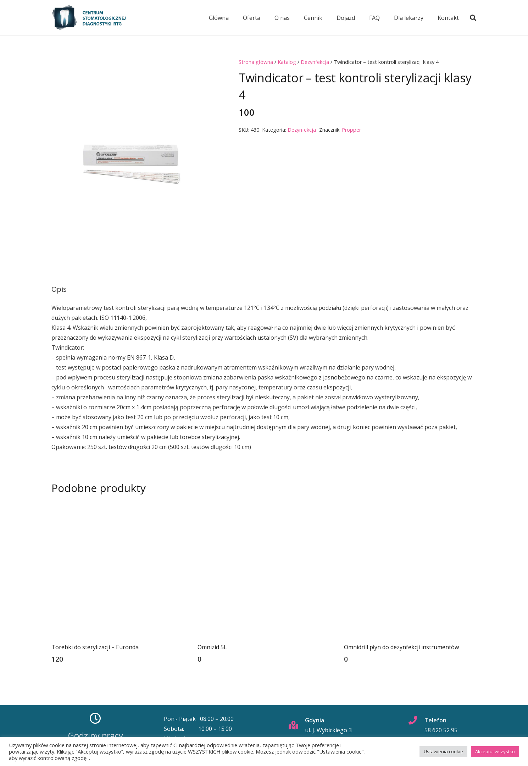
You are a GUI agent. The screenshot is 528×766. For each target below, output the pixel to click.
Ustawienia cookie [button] (443, 751)
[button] (473, 18)
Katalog (287, 62)
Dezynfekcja (315, 62)
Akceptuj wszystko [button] (495, 751)
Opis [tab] (59, 289)
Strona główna (256, 62)
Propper (351, 129)
